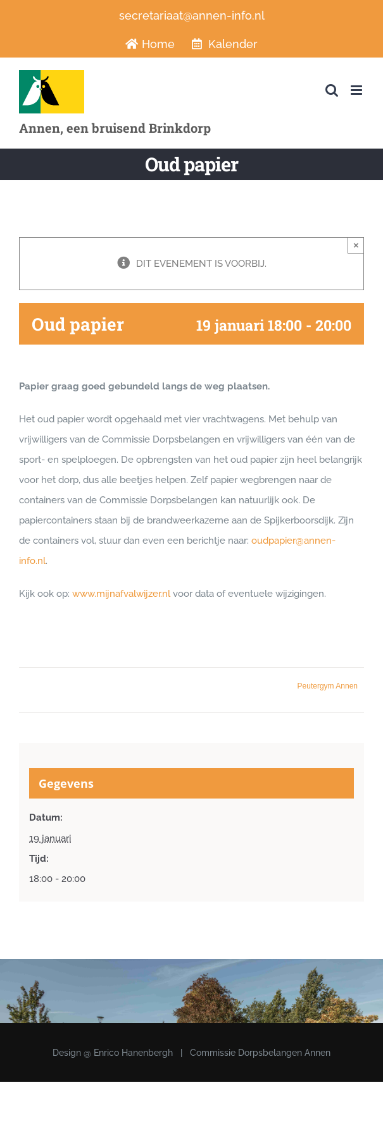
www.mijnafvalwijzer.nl (121, 593)
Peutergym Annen (328, 686)
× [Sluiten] (356, 245)
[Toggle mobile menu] (357, 90)
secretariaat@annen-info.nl (192, 15)
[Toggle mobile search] (331, 90)
